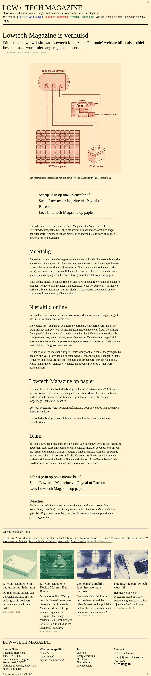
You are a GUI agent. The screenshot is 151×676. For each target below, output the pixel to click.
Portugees (81, 271)
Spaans (60, 271)
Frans (44, 271)
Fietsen (54, 539)
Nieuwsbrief (84, 663)
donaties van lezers (40, 411)
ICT (111, 539)
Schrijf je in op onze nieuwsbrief (64, 195)
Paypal (92, 201)
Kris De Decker (38, 53)
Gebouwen (69, 539)
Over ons (82, 654)
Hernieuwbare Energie (87, 539)
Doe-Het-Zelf (10, 539)
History (104, 539)
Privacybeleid (84, 666)
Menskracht (120, 539)
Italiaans (70, 271)
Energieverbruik (86, 657)
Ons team (82, 660)
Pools (94, 271)
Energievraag (41, 539)
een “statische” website (60, 364)
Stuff (145, 539)
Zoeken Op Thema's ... (99, 542)
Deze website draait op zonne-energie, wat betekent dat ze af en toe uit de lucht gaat (51, 13)
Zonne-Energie (78, 542)
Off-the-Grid (134, 539)
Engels (101, 263)
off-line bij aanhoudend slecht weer (49, 319)
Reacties (40, 519)
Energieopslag (25, 539)
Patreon (45, 207)
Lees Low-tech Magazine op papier (66, 213)
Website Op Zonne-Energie (43, 542)
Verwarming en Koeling (15, 542)
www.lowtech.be (39, 422)
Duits (51, 271)
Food (61, 539)
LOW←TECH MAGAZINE (42, 8)
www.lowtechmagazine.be (44, 230)
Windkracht (64, 542)
